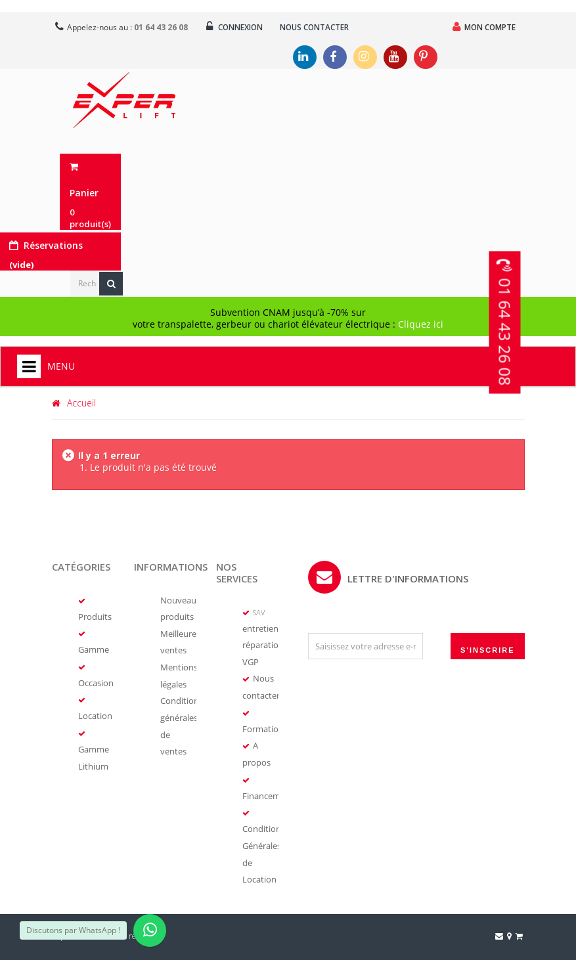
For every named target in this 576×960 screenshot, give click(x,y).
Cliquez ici (420, 324)
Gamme (93, 650)
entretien (260, 629)
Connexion (236, 27)
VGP (250, 662)
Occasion (96, 683)
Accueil (74, 403)
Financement (268, 793)
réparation (263, 645)
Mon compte (483, 27)
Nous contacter (320, 27)
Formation (263, 727)
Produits (95, 617)
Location (95, 716)
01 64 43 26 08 (505, 344)
